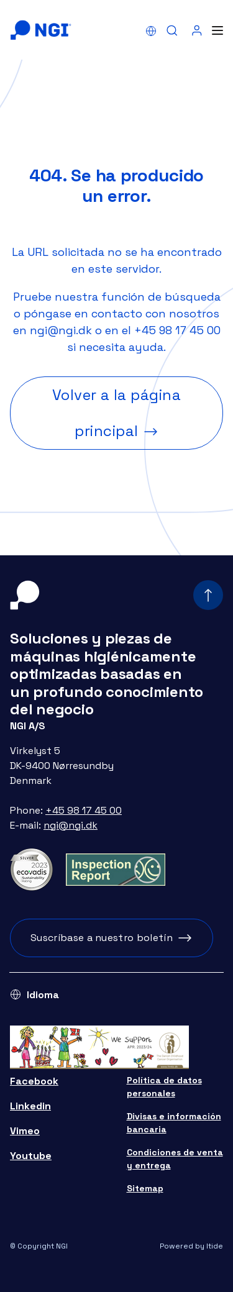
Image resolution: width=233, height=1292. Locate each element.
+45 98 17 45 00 (177, 330)
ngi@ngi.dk (61, 330)
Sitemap (145, 1188)
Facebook (34, 1081)
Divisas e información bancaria (174, 1123)
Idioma (43, 994)
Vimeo (25, 1130)
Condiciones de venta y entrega (175, 1159)
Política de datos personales (164, 1087)
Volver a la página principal (116, 412)
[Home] (40, 30)
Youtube (31, 1155)
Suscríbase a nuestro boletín (101, 937)
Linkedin (30, 1105)
